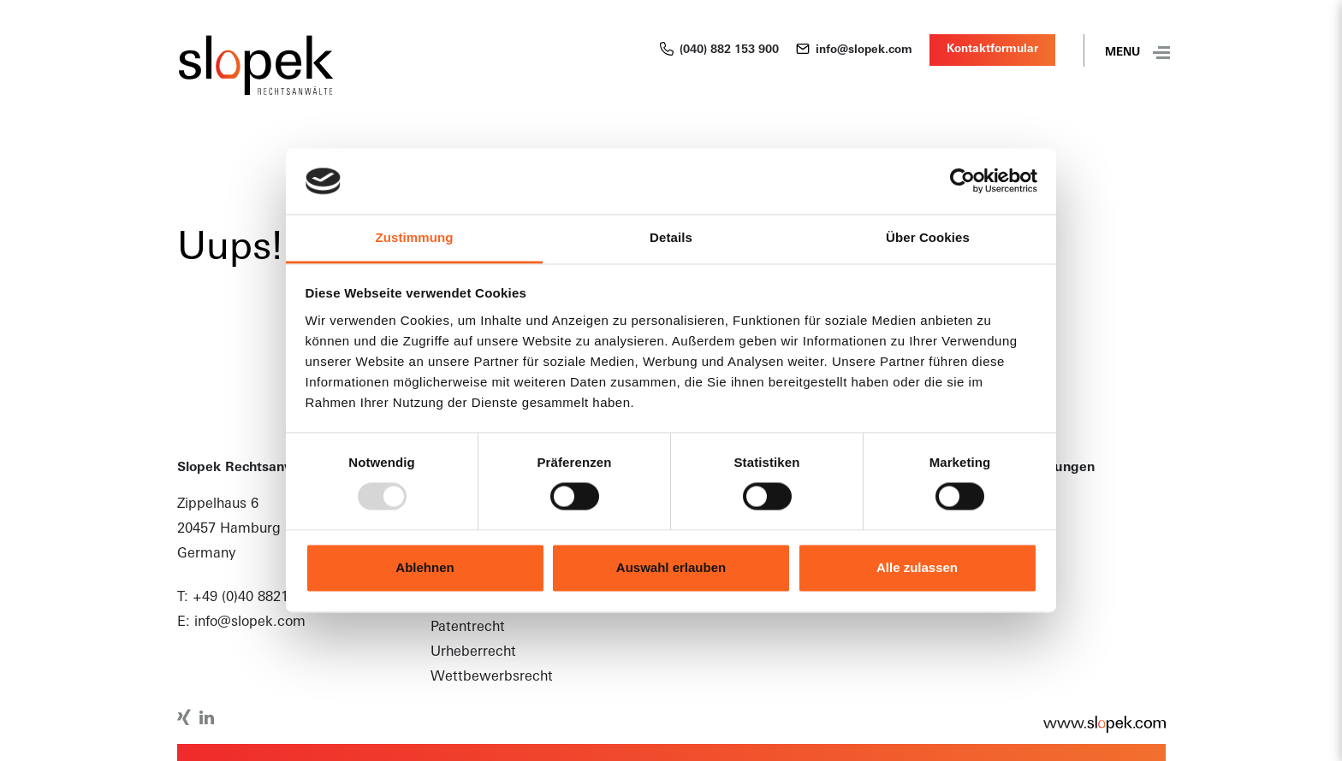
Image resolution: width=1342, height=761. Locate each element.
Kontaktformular (992, 49)
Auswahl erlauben (671, 567)
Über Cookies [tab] (928, 237)
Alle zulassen (917, 567)
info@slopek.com (854, 50)
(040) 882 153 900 (719, 50)
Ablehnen (424, 567)
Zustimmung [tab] (415, 237)
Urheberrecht (473, 652)
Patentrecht (468, 627)
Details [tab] (671, 237)
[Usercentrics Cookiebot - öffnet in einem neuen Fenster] (962, 181)
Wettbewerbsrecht (492, 677)
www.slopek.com (1095, 724)
